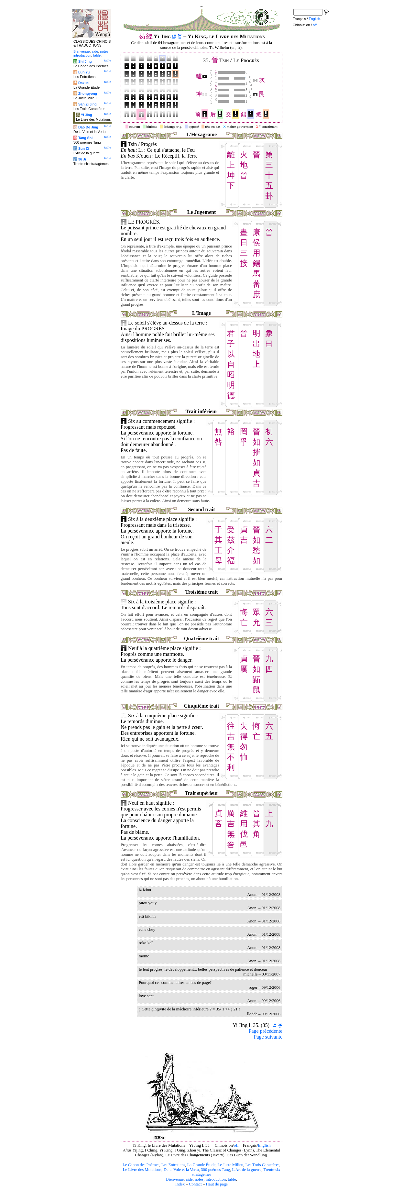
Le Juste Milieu (231, 1164)
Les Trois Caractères (262, 1164)
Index (180, 1184)
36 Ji (82, 159)
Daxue (83, 83)
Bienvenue (175, 1179)
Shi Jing (85, 61)
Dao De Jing (88, 127)
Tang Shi (85, 138)
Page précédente (265, 1031)
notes (199, 1179)
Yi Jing (86, 115)
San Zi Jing (87, 104)
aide (189, 1179)
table (232, 1179)
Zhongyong (87, 93)
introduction (216, 1179)
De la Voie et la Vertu (181, 1169)
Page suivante (268, 1037)
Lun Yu (84, 72)
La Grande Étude (201, 1164)
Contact (195, 1184)
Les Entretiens (173, 1164)
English (264, 1145)
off (236, 1145)
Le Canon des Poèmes (141, 1164)
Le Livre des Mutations (142, 1169)
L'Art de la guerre (246, 1169)
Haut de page (217, 1184)
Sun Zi (83, 148)
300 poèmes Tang (215, 1169)
